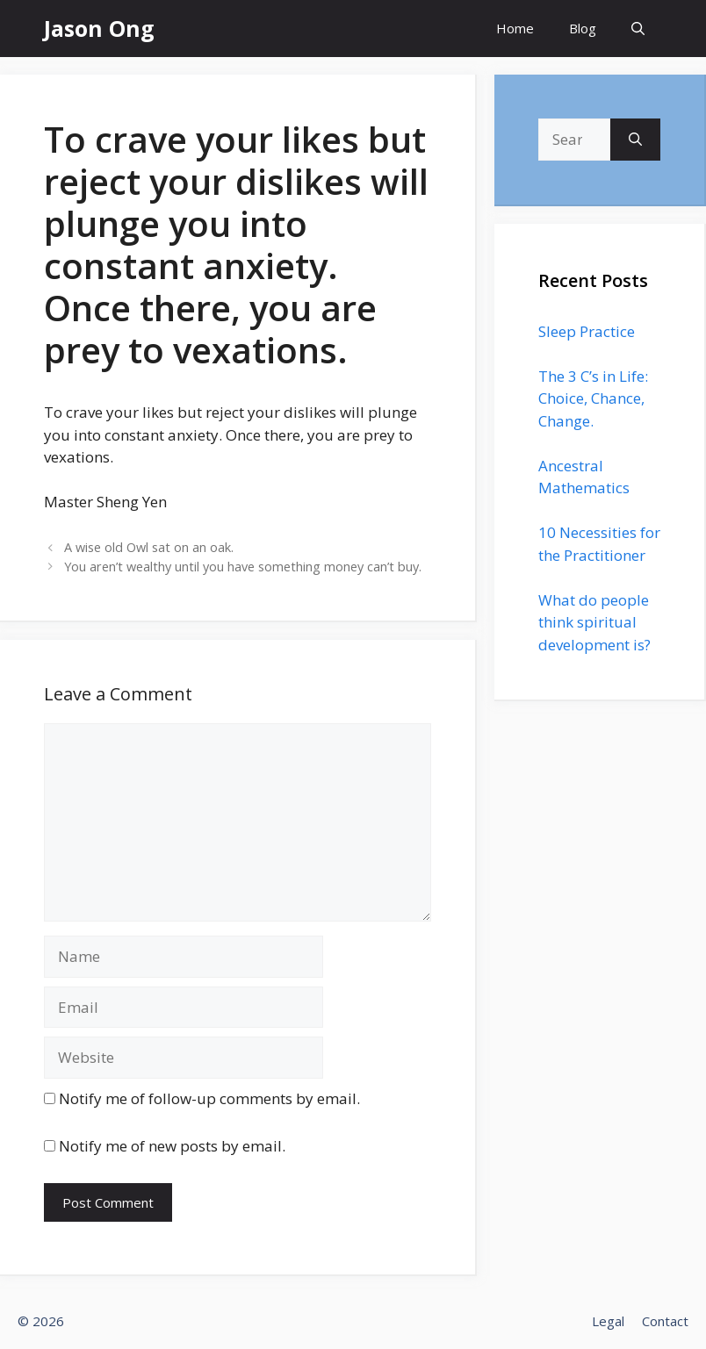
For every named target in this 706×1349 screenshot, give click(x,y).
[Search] (635, 139)
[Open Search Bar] (638, 28)
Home (515, 28)
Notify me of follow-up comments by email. (209, 1098)
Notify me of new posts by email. (172, 1146)
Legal (608, 1321)
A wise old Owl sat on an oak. (149, 547)
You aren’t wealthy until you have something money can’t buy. (242, 566)
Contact (665, 1321)
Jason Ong (99, 28)
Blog (582, 28)
